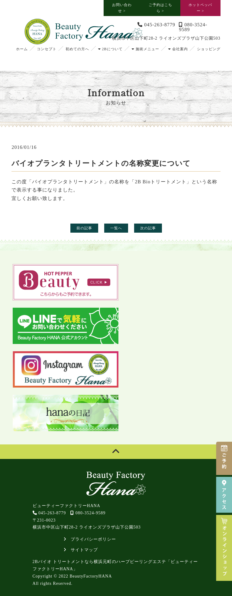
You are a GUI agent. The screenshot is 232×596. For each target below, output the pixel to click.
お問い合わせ (122, 8)
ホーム (22, 49)
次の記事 (148, 228)
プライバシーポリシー (90, 539)
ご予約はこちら (160, 8)
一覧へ (116, 228)
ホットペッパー (200, 8)
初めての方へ (77, 49)
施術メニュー (145, 49)
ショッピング (209, 49)
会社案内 (178, 49)
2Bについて (110, 49)
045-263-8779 (156, 24)
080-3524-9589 (193, 27)
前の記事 (84, 228)
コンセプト (46, 49)
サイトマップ (81, 550)
